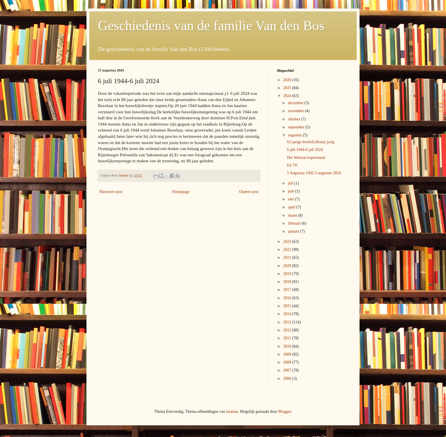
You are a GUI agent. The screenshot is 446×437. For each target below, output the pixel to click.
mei (291, 199)
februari (295, 223)
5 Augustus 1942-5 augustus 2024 (314, 173)
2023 (287, 241)
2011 (287, 338)
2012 (287, 330)
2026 (287, 80)
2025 (287, 88)
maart (293, 215)
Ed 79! (292, 165)
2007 (287, 370)
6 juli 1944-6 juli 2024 (305, 149)
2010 (287, 346)
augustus (295, 135)
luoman (232, 411)
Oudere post (249, 192)
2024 (287, 96)
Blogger (284, 411)
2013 (287, 322)
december (296, 103)
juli (291, 183)
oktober (294, 119)
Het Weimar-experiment (306, 157)
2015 (287, 306)
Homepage (180, 192)
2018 (287, 282)
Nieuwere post (110, 192)
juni (291, 191)
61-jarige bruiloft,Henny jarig (310, 142)
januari (294, 231)
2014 (287, 314)
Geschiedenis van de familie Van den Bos (211, 25)
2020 (287, 266)
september (296, 127)
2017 (287, 290)
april (292, 207)
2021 (287, 257)
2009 (287, 354)
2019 (287, 274)
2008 (287, 362)
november (296, 111)
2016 (287, 298)
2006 (287, 378)
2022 (287, 249)
